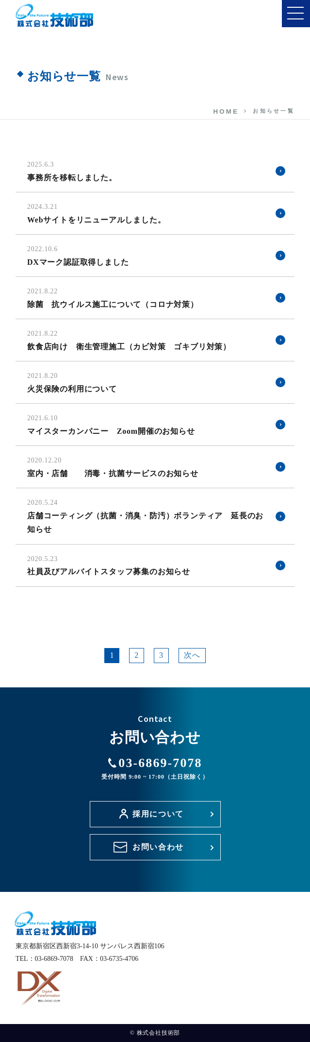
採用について (158, 814)
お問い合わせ (158, 847)
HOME (226, 111)
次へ (192, 655)
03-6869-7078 (155, 768)
